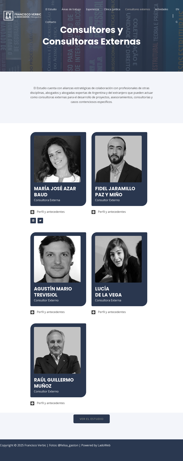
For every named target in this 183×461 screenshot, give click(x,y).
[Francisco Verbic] (22, 15)
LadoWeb (104, 445)
